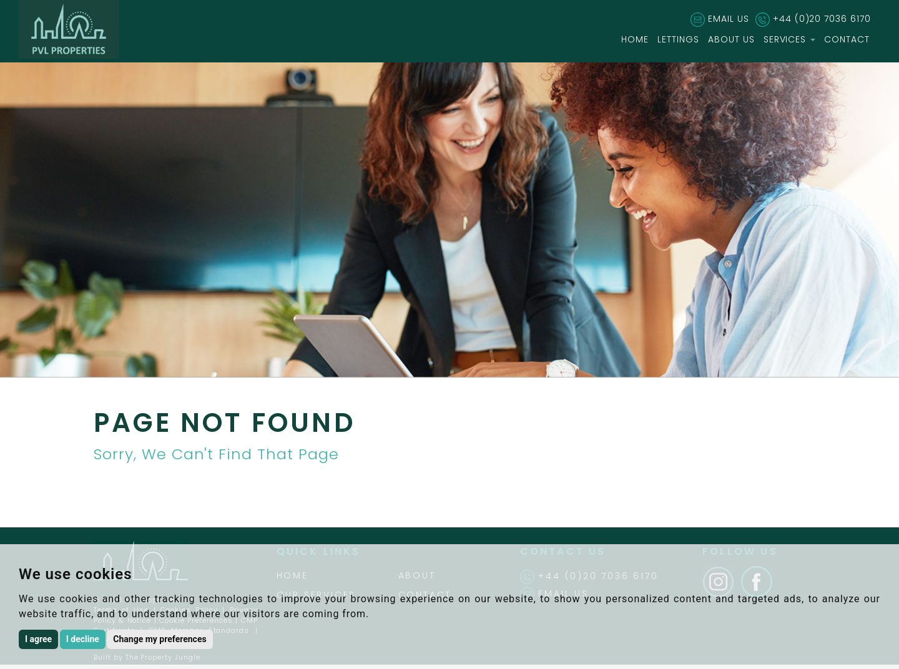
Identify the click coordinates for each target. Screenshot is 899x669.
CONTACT (847, 39)
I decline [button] (82, 639)
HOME (635, 39)
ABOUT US (731, 39)
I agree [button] (38, 639)
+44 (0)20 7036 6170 (822, 18)
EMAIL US (728, 18)
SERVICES (790, 39)
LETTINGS (678, 39)
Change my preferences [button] (159, 639)
